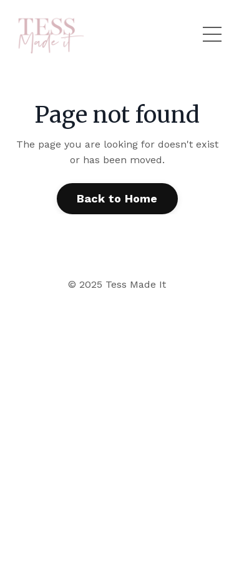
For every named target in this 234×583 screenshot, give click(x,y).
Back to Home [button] (117, 198)
